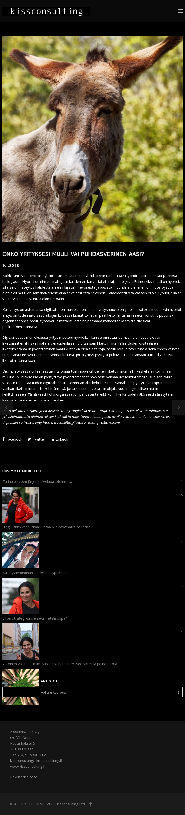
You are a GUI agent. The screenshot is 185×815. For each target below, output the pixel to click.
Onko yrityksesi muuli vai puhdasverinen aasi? (73, 254)
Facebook (12, 439)
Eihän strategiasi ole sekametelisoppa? (34, 618)
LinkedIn (60, 439)
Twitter (36, 439)
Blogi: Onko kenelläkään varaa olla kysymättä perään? (46, 527)
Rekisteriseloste (23, 776)
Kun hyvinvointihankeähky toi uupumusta (35, 572)
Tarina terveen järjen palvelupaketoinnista (37, 481)
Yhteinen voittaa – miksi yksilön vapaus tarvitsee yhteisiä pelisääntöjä (59, 663)
